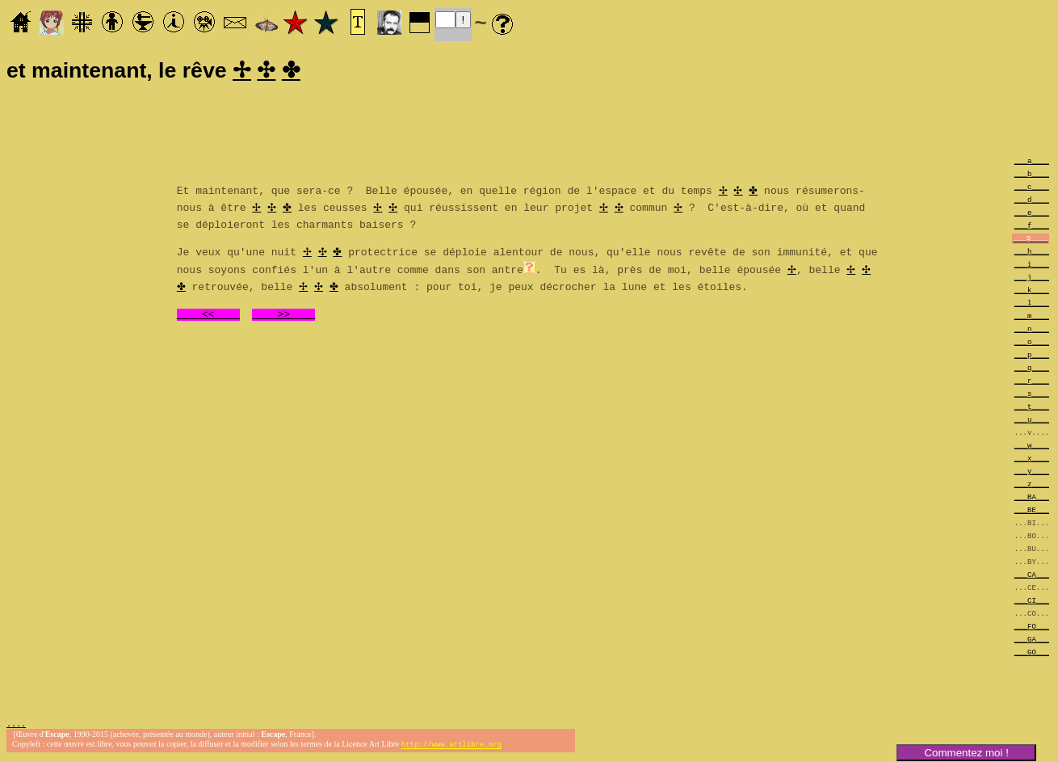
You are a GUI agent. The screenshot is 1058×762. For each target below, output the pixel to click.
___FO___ (1031, 628)
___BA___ (1031, 499)
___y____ (1031, 473)
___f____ (1031, 227)
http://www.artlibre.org (451, 748)
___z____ (1031, 486)
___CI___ (1031, 602)
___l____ (1031, 305)
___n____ (1031, 331)
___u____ (1031, 421)
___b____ (1031, 176)
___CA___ (1031, 576)
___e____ (1031, 214)
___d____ (1031, 201)
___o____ (1031, 344)
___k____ (1031, 292)
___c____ (1031, 188)
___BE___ (1031, 512)
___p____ (1031, 357)
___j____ (1031, 279)
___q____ (1031, 369)
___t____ (1031, 408)
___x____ (1031, 460)
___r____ (1031, 382)
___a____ (1031, 163)
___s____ (1031, 395)
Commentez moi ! (966, 753)
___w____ (1031, 447)
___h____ (1031, 253)
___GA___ (1031, 641)
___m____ (1031, 318)
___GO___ (1031, 654)
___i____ (1031, 266)
